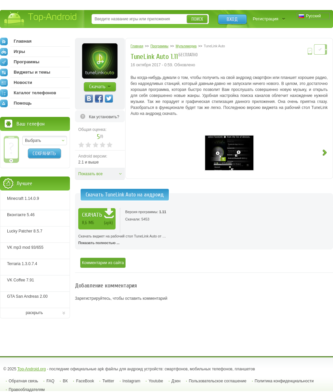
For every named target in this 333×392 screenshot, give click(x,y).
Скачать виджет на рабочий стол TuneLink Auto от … (204, 240)
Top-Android (40, 19)
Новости (16, 83)
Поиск (197, 19)
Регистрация (265, 18)
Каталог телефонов (28, 93)
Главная (16, 41)
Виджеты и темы (25, 72)
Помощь (16, 103)
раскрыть (34, 312)
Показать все (90, 174)
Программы (19, 62)
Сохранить (44, 154)
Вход (232, 19)
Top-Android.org (31, 369)
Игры (12, 52)
